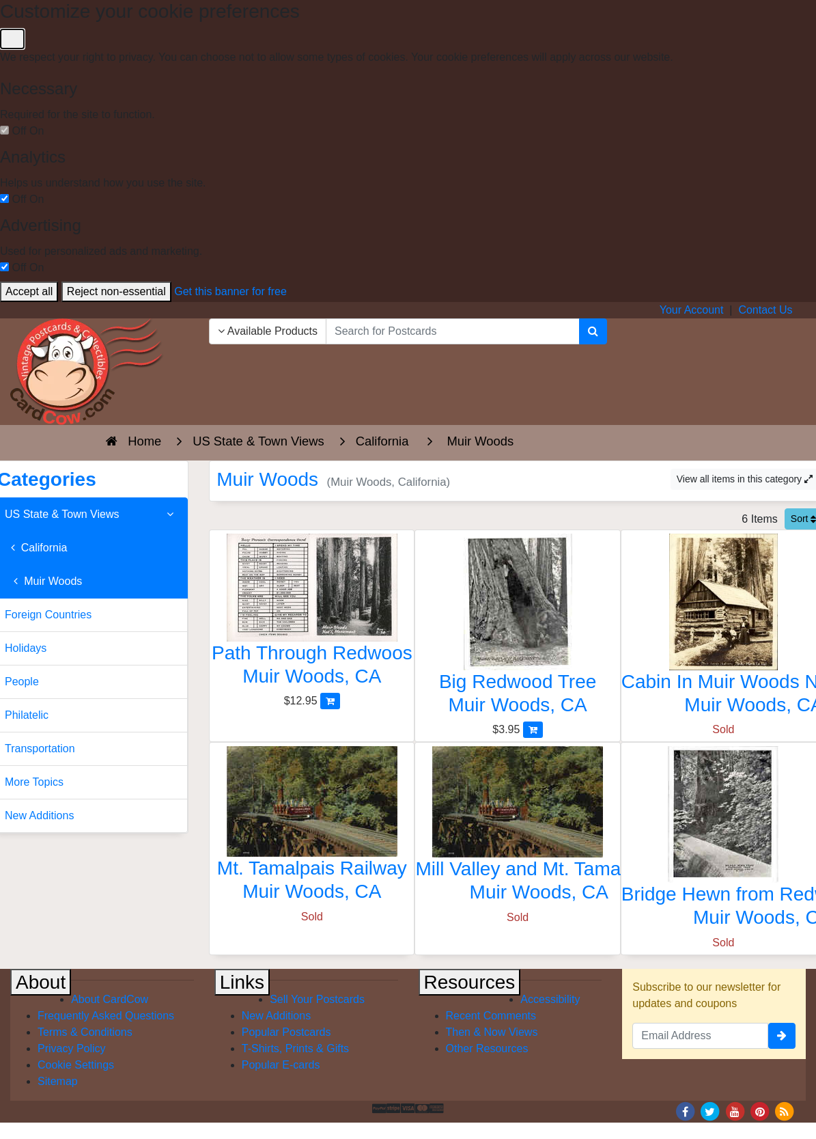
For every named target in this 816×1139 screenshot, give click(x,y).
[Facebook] (685, 1110)
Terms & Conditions (85, 1032)
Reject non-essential (116, 291)
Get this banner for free (230, 291)
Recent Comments (491, 1015)
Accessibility (550, 999)
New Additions (276, 1015)
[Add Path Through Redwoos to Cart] (330, 700)
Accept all (29, 291)
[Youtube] (735, 1110)
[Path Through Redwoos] (312, 613)
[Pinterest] (760, 1110)
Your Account (692, 310)
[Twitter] (710, 1110)
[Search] (593, 331)
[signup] (782, 1036)
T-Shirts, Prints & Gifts (295, 1048)
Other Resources (487, 1048)
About (41, 982)
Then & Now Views (492, 1032)
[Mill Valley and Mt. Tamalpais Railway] (517, 827)
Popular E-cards (281, 1065)
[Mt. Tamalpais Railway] (312, 827)
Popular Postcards (286, 1032)
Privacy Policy (72, 1048)
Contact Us (765, 310)
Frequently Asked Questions (106, 1015)
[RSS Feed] (785, 1110)
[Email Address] (700, 1036)
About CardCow (109, 999)
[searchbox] (453, 331)
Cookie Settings (76, 1065)
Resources (470, 982)
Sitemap (58, 1081)
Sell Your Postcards (317, 999)
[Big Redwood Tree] (517, 628)
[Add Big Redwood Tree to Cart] (533, 729)
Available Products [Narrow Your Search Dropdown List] (268, 331)
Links (242, 982)
